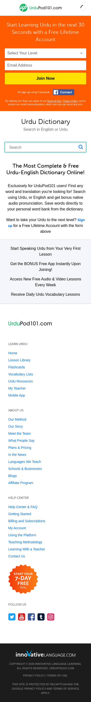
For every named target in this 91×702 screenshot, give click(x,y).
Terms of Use (54, 101)
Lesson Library (19, 360)
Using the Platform (22, 535)
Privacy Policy (70, 101)
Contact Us (16, 556)
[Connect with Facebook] (63, 92)
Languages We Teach (24, 462)
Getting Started (19, 514)
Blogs (12, 476)
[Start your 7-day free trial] (23, 579)
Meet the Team (19, 433)
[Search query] (45, 147)
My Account (17, 528)
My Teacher (17, 388)
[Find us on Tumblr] (41, 617)
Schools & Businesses (25, 469)
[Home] (41, 11)
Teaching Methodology (25, 542)
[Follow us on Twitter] (12, 617)
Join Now (45, 78)
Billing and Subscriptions (26, 521)
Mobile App (16, 395)
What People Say (21, 440)
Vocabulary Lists (20, 374)
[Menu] (8, 8)
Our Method (17, 419)
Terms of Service (66, 688)
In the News (17, 455)
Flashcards (16, 367)
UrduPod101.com (61, 668)
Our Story (15, 426)
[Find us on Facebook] (31, 617)
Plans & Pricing (19, 448)
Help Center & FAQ (22, 507)
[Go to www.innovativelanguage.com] (45, 653)
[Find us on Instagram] (51, 617)
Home (12, 353)
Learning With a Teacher (26, 549)
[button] (83, 8)
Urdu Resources (20, 381)
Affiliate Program (20, 483)
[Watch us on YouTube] (21, 617)
